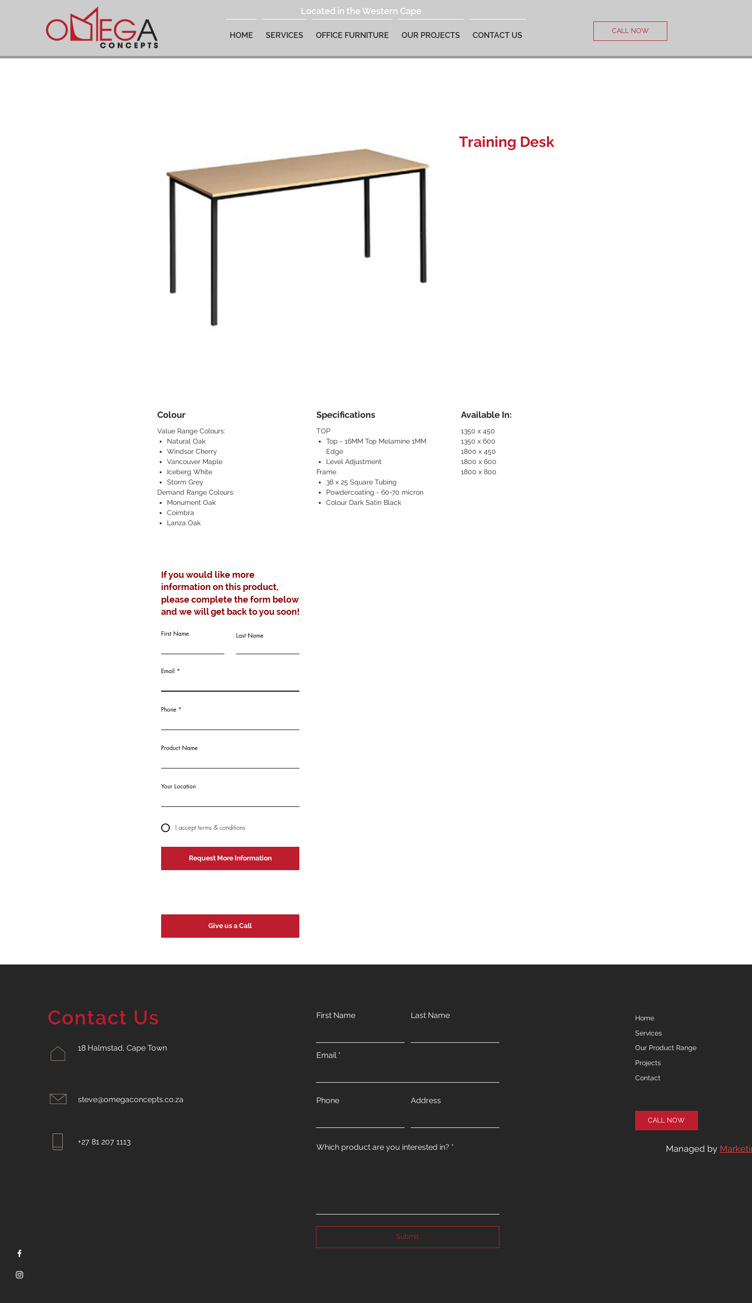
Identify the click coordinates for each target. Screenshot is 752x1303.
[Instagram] (19, 1275)
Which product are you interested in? (382, 1147)
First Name (175, 634)
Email (168, 671)
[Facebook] (19, 1253)
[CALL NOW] (630, 31)
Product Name (179, 748)
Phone (168, 710)
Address (426, 1101)
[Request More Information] (230, 858)
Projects (648, 1063)
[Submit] (407, 1237)
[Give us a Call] (230, 926)
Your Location (178, 786)
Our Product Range (666, 1048)
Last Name (249, 636)
